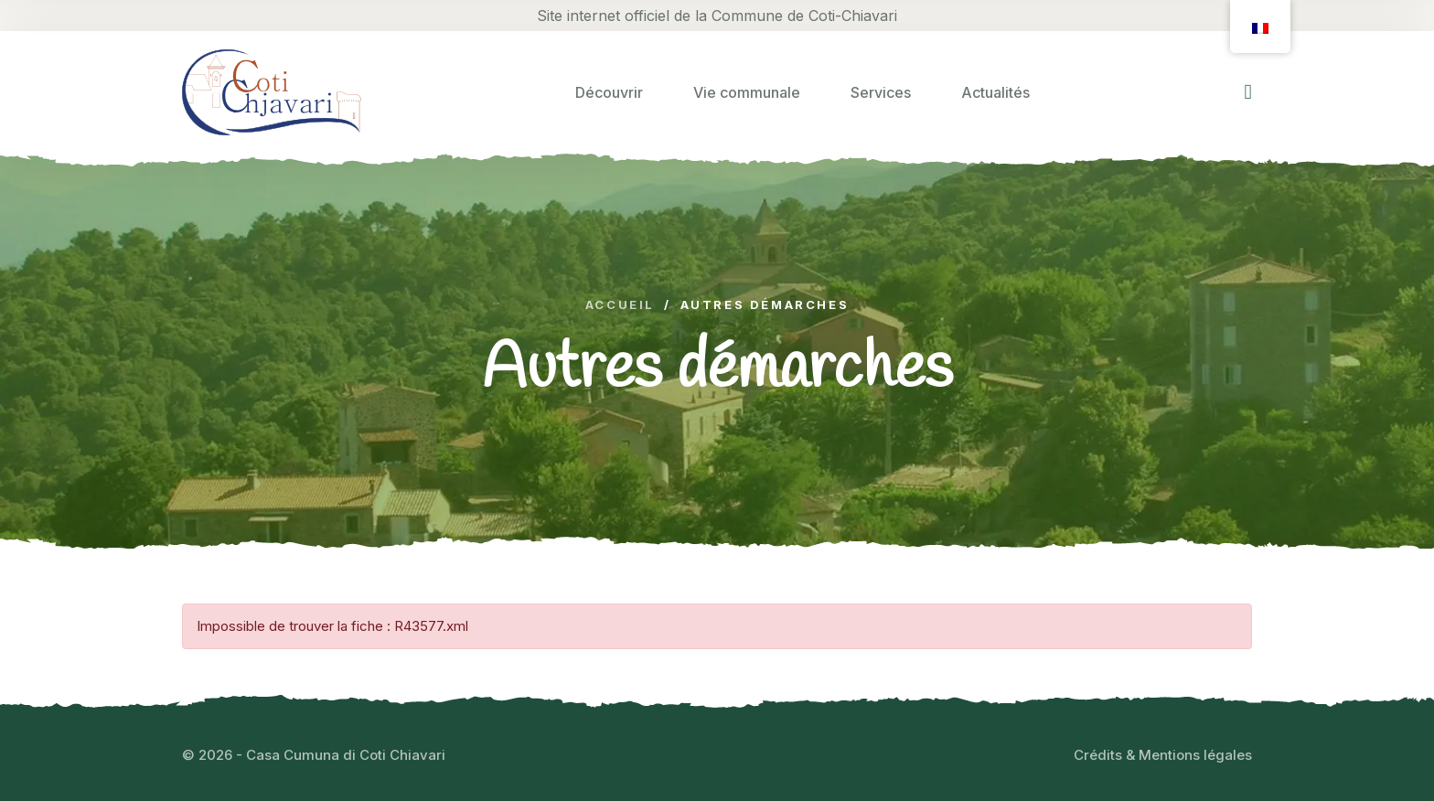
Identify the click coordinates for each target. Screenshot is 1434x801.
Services (881, 92)
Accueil (620, 305)
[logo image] (271, 91)
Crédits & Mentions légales (1163, 755)
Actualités (995, 92)
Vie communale (746, 92)
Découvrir (609, 92)
